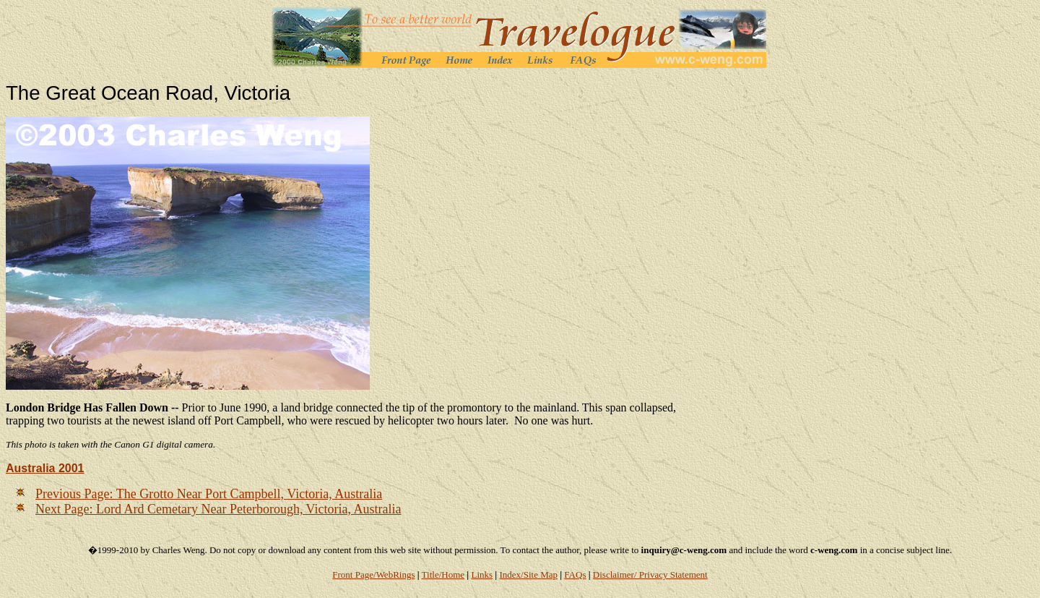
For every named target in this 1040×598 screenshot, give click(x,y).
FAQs (575, 574)
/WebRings (394, 574)
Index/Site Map (528, 574)
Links (482, 574)
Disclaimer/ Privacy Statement (650, 574)
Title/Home (443, 574)
